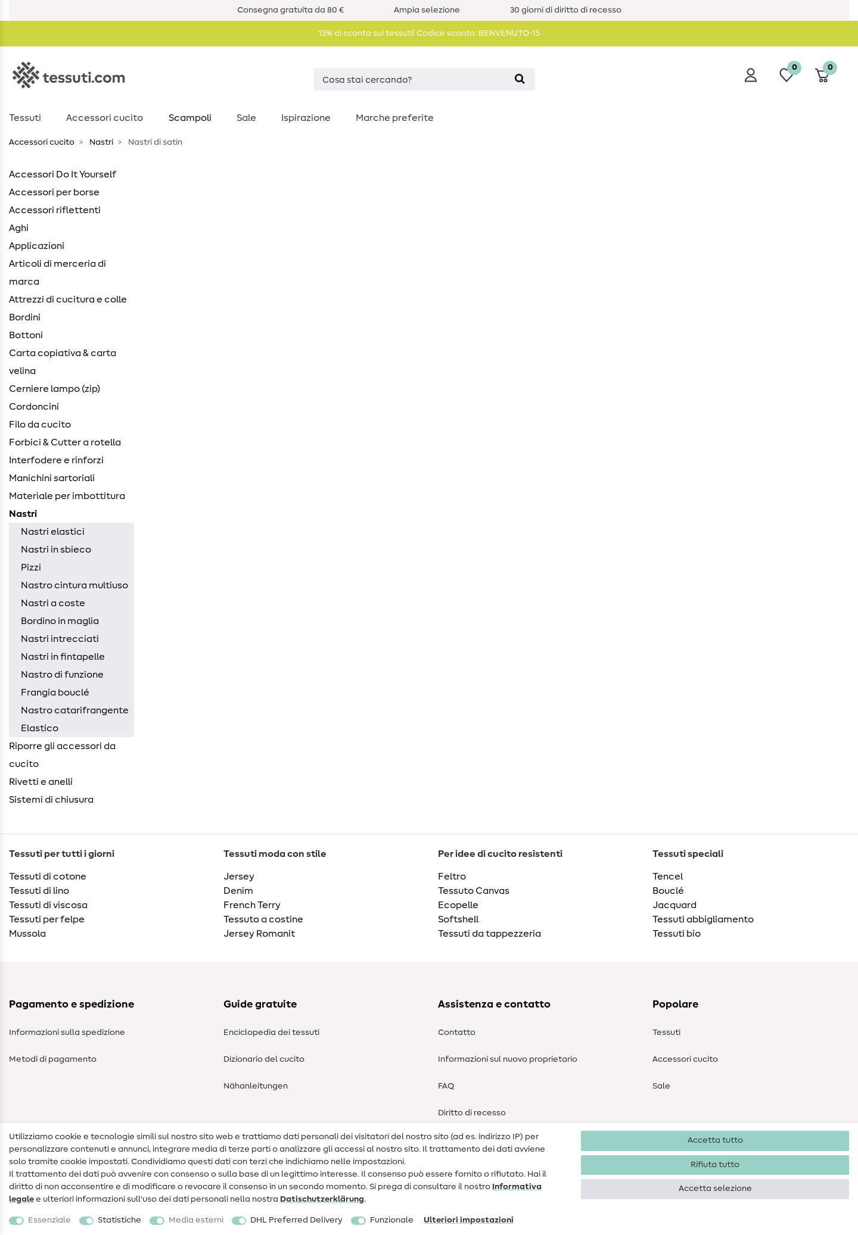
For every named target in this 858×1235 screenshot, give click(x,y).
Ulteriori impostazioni (469, 1220)
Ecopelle (458, 905)
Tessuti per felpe (47, 919)
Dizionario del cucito (263, 1059)
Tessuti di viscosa (48, 905)
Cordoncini (34, 406)
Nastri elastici (53, 532)
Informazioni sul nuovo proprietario (507, 1059)
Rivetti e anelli (41, 782)
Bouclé (668, 891)
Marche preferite (395, 118)
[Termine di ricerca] (409, 79)
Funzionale (392, 1220)
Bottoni (26, 335)
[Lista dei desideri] (786, 75)
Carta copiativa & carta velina (62, 362)
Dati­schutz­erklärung (322, 1199)
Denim (238, 891)
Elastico (39, 728)
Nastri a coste (53, 603)
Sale (246, 118)
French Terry (252, 905)
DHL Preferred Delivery (296, 1220)
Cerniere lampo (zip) (54, 389)
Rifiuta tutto (715, 1165)
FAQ (446, 1086)
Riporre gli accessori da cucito (62, 755)
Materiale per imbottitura (67, 496)
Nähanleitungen (255, 1086)
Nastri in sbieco (56, 549)
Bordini (25, 317)
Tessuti (25, 118)
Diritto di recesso (472, 1113)
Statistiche (119, 1220)
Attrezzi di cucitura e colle (68, 299)
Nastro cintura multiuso (74, 585)
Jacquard (674, 905)
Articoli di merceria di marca (57, 272)
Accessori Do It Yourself (62, 174)
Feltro (452, 876)
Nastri (100, 142)
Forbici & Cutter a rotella (65, 442)
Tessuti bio (676, 933)
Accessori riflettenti (55, 210)
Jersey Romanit (259, 933)
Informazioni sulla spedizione (67, 1032)
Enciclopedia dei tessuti (271, 1032)
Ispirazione (306, 118)
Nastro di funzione (62, 674)
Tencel (667, 876)
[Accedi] (751, 75)
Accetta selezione (715, 1188)
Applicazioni (36, 246)
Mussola (27, 933)
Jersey (238, 876)
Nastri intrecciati (60, 639)
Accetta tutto (715, 1140)
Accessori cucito (104, 118)
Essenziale (49, 1220)
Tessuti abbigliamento (703, 919)
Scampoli (190, 118)
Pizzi (31, 567)
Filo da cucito (40, 424)
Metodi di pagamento (53, 1059)
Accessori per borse (54, 192)
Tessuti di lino (39, 891)
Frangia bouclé (55, 692)
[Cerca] (520, 79)
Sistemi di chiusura (51, 799)
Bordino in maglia (60, 621)
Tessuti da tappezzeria (489, 933)
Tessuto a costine (263, 919)
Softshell (458, 919)
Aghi (19, 228)
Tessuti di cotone (47, 876)
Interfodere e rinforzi (56, 460)
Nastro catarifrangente (75, 710)
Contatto (456, 1032)
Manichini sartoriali (52, 478)
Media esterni (196, 1220)
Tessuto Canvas (473, 891)
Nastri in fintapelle (63, 657)
